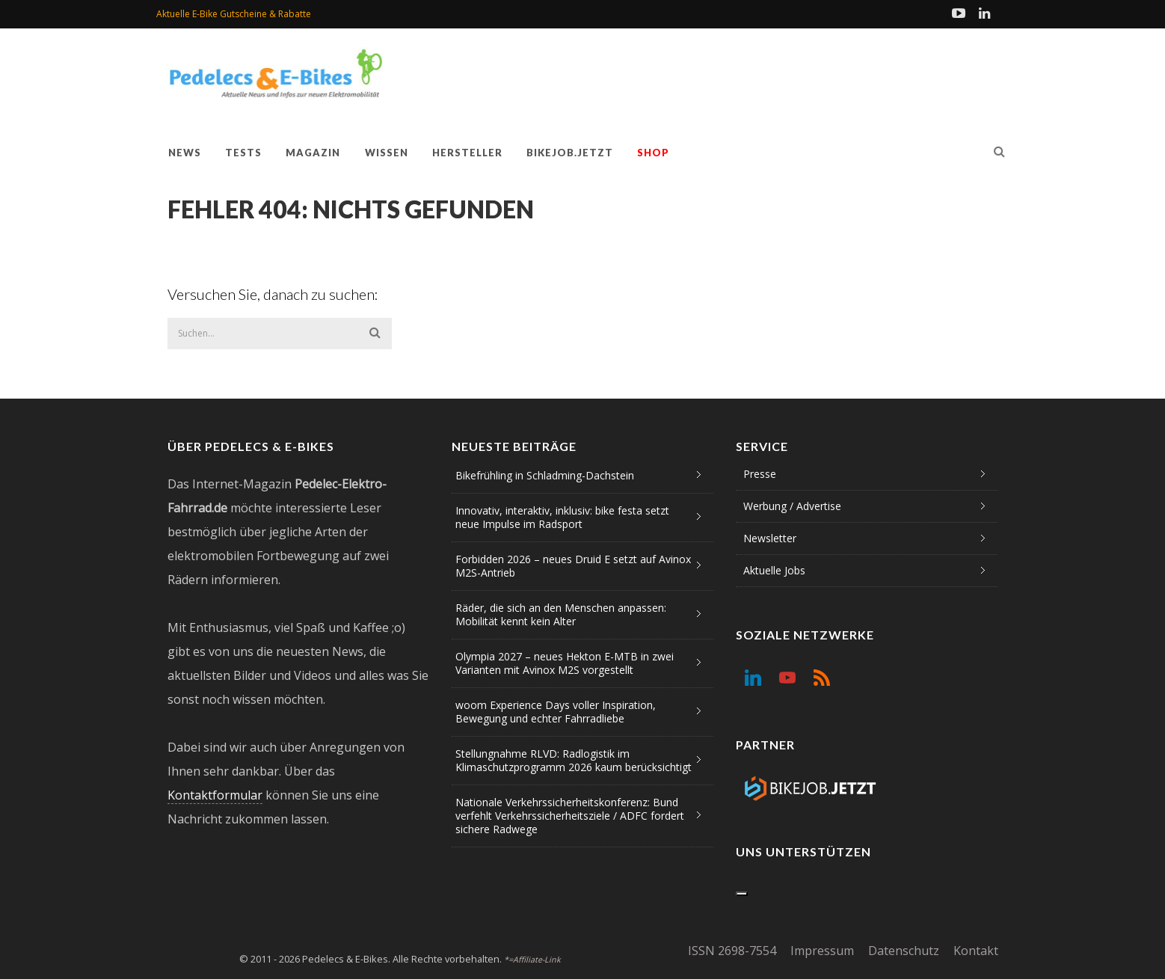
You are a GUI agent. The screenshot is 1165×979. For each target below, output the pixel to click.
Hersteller (467, 153)
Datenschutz (903, 950)
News (184, 153)
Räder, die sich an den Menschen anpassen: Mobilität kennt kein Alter (560, 614)
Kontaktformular (214, 795)
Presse (759, 474)
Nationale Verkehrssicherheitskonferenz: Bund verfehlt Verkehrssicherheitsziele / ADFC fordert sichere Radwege (569, 815)
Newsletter (769, 538)
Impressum (822, 950)
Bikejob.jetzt (569, 153)
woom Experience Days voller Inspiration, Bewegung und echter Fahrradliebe (555, 711)
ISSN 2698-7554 (732, 950)
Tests (243, 153)
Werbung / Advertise (792, 506)
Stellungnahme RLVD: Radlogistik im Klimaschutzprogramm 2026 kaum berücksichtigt (573, 760)
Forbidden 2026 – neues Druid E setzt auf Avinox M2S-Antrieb (573, 566)
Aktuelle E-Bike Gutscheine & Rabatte (233, 13)
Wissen (386, 153)
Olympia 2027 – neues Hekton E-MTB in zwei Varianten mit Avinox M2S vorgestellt (564, 663)
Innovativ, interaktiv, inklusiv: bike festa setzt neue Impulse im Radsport (562, 517)
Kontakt (975, 950)
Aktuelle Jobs (774, 570)
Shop (653, 153)
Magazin (313, 153)
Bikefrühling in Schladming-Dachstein (544, 475)
